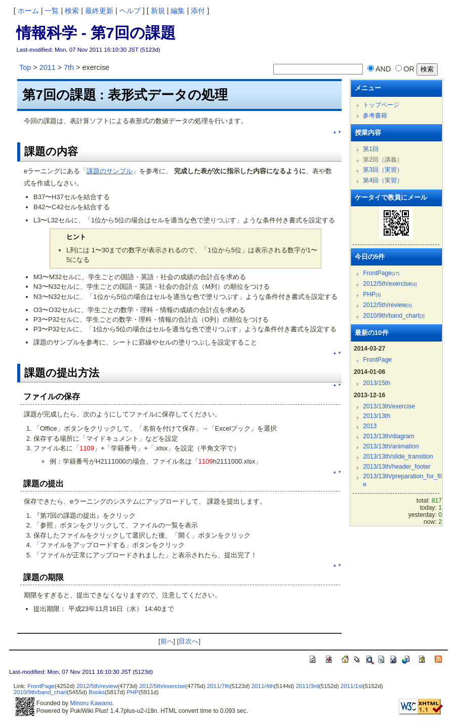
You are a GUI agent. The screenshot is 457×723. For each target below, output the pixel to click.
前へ (167, 641)
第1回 (371, 149)
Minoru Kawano (91, 703)
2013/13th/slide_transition (398, 456)
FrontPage (381, 273)
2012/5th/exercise (390, 283)
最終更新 (99, 11)
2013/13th (376, 416)
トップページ (381, 104)
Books (97, 692)
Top (25, 67)
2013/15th (376, 383)
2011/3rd (307, 686)
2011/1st (352, 686)
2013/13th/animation (391, 446)
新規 (158, 11)
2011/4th (263, 686)
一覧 (52, 11)
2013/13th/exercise (389, 406)
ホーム (28, 11)
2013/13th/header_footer (396, 466)
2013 (370, 426)
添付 (198, 11)
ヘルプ (130, 11)
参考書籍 (375, 115)
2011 (47, 67)
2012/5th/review (387, 305)
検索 (72, 11)
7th (69, 67)
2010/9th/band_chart (394, 315)
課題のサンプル (110, 171)
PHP (372, 294)
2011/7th (218, 686)
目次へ (188, 641)
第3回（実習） (383, 169)
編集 (178, 11)
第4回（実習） (383, 180)
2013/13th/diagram (388, 436)
